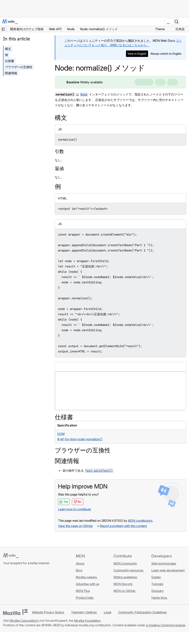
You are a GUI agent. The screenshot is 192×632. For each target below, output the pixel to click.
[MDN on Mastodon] (26, 585)
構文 (8, 49)
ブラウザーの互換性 (18, 67)
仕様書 (9, 61)
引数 (59, 151)
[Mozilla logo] (15, 612)
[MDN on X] (19, 585)
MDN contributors (140, 520)
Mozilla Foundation (87, 621)
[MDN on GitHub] (5, 585)
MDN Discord (123, 584)
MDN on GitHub (124, 591)
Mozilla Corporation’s (24, 621)
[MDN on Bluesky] (12, 585)
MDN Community (125, 563)
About (80, 563)
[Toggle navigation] (184, 21)
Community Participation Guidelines (142, 612)
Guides (156, 577)
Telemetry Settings (84, 612)
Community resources (128, 570)
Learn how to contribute (74, 509)
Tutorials (157, 584)
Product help (85, 598)
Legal (107, 612)
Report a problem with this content (123, 526)
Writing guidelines (125, 577)
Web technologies (163, 563)
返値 (59, 168)
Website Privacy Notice (48, 612)
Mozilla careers (87, 577)
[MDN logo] (11, 555)
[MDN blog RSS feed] (32, 585)
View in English (136, 53)
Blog (79, 570)
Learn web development (168, 570)
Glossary (157, 591)
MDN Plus (83, 591)
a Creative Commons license (165, 625)
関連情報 (11, 73)
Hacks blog (159, 598)
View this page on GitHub (75, 526)
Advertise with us (87, 584)
